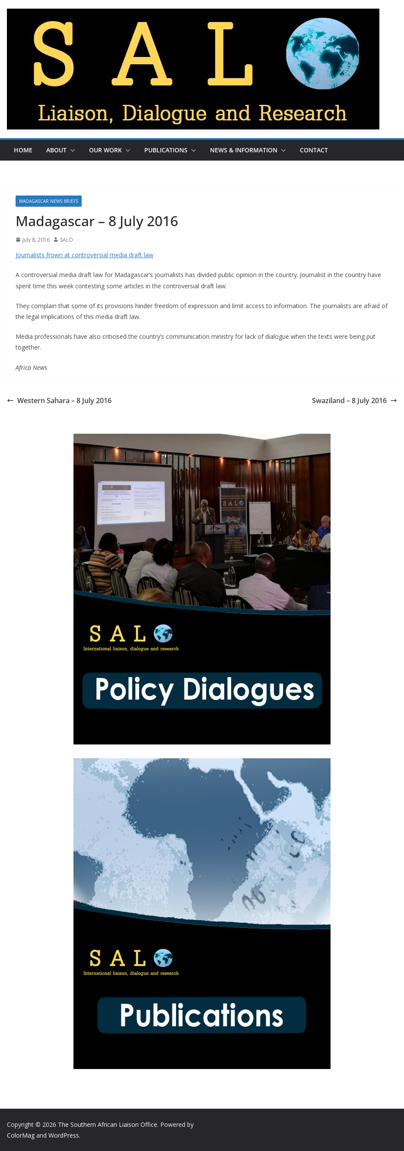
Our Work (105, 150)
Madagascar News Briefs (48, 201)
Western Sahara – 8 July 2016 (59, 400)
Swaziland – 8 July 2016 (354, 400)
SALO (66, 239)
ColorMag (21, 1135)
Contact (314, 150)
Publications (166, 150)
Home (23, 150)
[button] (71, 150)
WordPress (63, 1135)
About (56, 150)
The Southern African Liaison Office (107, 1124)
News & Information (243, 150)
